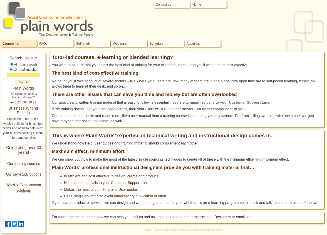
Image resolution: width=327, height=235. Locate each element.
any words (30, 64)
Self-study (83, 43)
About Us (193, 43)
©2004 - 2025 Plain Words (160, 229)
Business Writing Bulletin (23, 110)
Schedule (156, 43)
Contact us (163, 4)
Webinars (120, 43)
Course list (10, 43)
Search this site (23, 58)
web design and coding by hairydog (200, 229)
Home (196, 4)
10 (15, 69)
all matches (30, 69)
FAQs (43, 43)
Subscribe (14, 119)
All (15, 64)
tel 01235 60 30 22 (23, 102)
